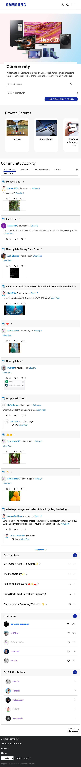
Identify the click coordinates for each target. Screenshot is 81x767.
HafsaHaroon (13, 405)
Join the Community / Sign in (61, 99)
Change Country (23, 758)
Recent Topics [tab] (10, 170)
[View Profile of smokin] (14, 660)
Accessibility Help (10, 739)
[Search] (40, 84)
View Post (19, 193)
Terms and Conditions (12, 744)
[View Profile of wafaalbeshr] (18, 700)
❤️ (7, 323)
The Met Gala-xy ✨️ (15, 573)
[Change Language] (7, 758)
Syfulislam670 (13, 330)
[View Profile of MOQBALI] (15, 633)
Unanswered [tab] (9, 173)
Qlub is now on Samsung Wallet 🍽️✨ (24, 604)
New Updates (13, 361)
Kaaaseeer (12, 219)
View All (40, 555)
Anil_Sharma (13, 256)
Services (17, 139)
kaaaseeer (12, 226)
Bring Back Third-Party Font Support (24, 594)
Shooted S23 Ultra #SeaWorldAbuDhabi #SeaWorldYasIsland (39, 286)
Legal (4, 753)
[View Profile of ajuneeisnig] (18, 718)
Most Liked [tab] (25, 170)
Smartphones (46, 139)
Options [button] (73, 93)
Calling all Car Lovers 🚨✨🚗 (20, 583)
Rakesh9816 (12, 188)
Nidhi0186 (11, 293)
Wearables (37, 256)
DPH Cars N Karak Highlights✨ (21, 563)
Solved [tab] (58, 170)
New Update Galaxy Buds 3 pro (22, 249)
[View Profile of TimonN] (16, 691)
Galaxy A (36, 188)
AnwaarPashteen (14, 516)
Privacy (5, 748)
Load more (39, 550)
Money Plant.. (13, 181)
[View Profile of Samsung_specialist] (20, 624)
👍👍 (9, 434)
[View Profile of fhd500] (16, 709)
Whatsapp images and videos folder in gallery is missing (36, 509)
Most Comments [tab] (42, 170)
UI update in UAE (15, 398)
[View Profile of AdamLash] (15, 651)
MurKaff (11, 368)
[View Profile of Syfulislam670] (17, 642)
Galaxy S (34, 226)
